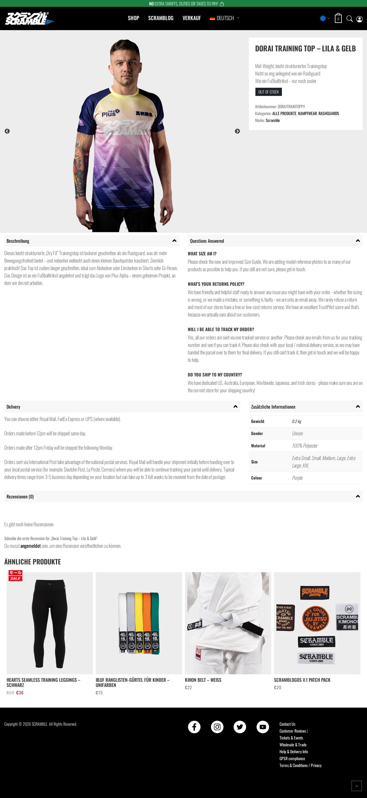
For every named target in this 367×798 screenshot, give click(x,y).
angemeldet (30, 545)
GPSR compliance (292, 758)
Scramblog (160, 18)
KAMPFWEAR (307, 113)
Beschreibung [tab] (18, 240)
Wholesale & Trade (293, 744)
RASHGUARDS (329, 113)
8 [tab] (152, 228)
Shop (133, 18)
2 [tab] (101, 228)
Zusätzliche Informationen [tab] (273, 406)
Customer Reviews (293, 731)
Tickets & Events (291, 738)
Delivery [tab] (13, 406)
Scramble (273, 120)
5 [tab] (127, 228)
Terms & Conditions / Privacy (300, 765)
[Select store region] (325, 18)
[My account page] (359, 18)
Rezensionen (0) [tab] (20, 496)
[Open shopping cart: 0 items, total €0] (339, 19)
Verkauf (192, 18)
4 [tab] (118, 228)
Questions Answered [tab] (207, 240)
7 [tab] (144, 228)
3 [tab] (109, 228)
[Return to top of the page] (357, 786)
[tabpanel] (137, 131)
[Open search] (349, 18)
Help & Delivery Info (294, 751)
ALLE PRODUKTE (284, 113)
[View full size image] (137, 131)
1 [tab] (92, 228)
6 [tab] (135, 228)
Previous (7, 131)
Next (237, 131)
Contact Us (287, 724)
